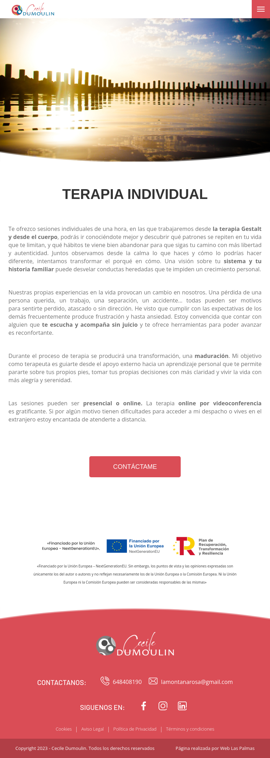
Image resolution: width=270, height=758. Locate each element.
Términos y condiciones (190, 729)
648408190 (121, 682)
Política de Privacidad (134, 729)
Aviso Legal (92, 729)
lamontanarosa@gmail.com (191, 682)
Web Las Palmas (237, 748)
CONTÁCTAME (135, 466)
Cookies (64, 729)
